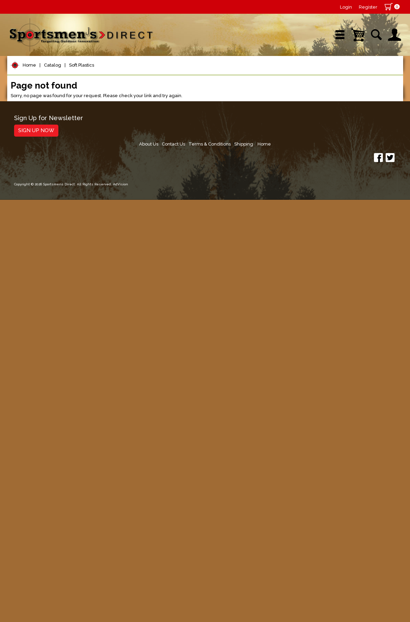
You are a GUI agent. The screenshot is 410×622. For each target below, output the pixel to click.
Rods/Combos (36, 142)
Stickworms (36, 286)
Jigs (20, 359)
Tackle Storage (36, 444)
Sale (255, 73)
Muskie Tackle (34, 404)
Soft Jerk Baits (39, 304)
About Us (268, 566)
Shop (33, 73)
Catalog (52, 95)
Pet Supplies (33, 116)
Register (368, 7)
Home (29, 95)
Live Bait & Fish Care (45, 431)
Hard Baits (29, 233)
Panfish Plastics (41, 259)
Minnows (32, 268)
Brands (147, 73)
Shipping (368, 566)
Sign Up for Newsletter (48, 564)
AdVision (120, 610)
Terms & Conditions (332, 566)
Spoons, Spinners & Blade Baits (51, 375)
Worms (30, 277)
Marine (24, 470)
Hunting (25, 483)
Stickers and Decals (43, 509)
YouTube (371, 73)
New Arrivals (89, 73)
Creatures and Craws (47, 322)
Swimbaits (34, 295)
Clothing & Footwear (44, 457)
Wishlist (311, 73)
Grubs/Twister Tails (46, 313)
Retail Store (202, 73)
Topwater (28, 220)
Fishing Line (31, 181)
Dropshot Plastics (43, 348)
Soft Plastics (81, 95)
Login (346, 7)
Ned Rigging (37, 339)
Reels (23, 129)
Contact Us (294, 566)
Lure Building (33, 207)
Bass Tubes (36, 330)
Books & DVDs (35, 496)
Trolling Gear (33, 522)
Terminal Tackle (37, 194)
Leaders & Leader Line (48, 168)
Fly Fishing (29, 418)
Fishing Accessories (43, 535)
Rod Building (32, 155)
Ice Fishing (30, 391)
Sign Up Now (36, 576)
